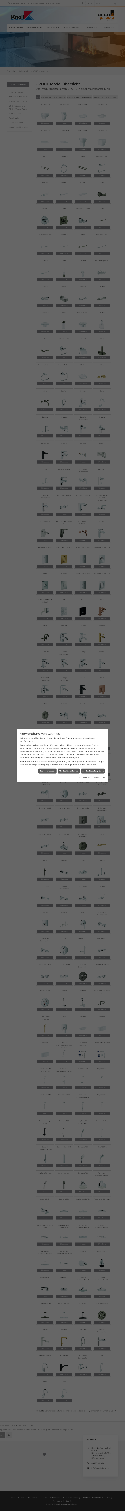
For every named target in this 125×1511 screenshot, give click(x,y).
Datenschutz (99, 162)
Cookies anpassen (47, 156)
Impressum (84, 162)
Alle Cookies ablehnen (68, 156)
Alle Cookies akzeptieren (93, 156)
